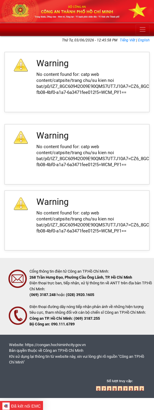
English (143, 40)
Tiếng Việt (128, 40)
